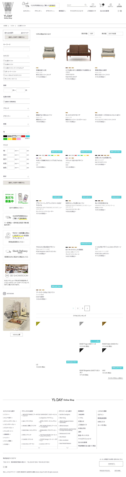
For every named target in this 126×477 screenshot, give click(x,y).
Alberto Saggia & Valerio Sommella (66, 422)
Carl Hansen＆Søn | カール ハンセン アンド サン (48, 435)
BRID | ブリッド (27, 434)
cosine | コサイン (45, 444)
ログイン (101, 414)
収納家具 (6, 434)
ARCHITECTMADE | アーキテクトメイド (31, 415)
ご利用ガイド (82, 425)
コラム (81, 417)
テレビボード (8, 431)
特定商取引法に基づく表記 (87, 446)
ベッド (6, 437)
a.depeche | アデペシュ (46, 417)
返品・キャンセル (83, 435)
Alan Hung (63, 417)
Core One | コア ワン (28, 444)
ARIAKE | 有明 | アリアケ (29, 425)
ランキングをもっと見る (115, 378)
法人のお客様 (82, 442)
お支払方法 (81, 428)
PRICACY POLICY (105, 470)
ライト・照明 (7, 441)
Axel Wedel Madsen (65, 443)
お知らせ (81, 421)
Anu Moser (63, 437)
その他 (6, 444)
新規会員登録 (102, 418)
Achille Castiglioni (65, 414)
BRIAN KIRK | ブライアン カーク (48, 431)
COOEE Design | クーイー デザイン (48, 440)
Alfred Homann (64, 425)
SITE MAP (118, 470)
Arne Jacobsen (64, 440)
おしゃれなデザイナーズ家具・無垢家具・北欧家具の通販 (19, 472)
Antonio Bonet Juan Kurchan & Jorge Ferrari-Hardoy (68, 429)
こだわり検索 (102, 411)
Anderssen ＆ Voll (65, 433)
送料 (79, 432)
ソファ (6, 414)
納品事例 (81, 414)
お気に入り (101, 421)
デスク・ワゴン (8, 427)
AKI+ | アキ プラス (28, 421)
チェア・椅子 (7, 417)
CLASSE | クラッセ (28, 439)
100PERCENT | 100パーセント (48, 414)
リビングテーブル (9, 424)
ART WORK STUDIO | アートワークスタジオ (48, 426)
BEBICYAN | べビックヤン (30, 430)
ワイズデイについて (84, 439)
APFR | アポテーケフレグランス (48, 422)
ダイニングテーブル (9, 421)
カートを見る (102, 425)
